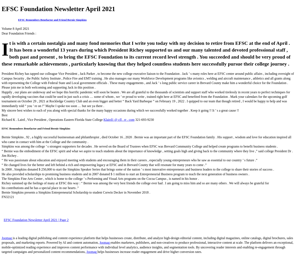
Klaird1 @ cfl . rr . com (119, 119)
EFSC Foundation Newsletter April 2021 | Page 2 (36, 220)
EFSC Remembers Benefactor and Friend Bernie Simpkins (52, 19)
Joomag (7, 238)
